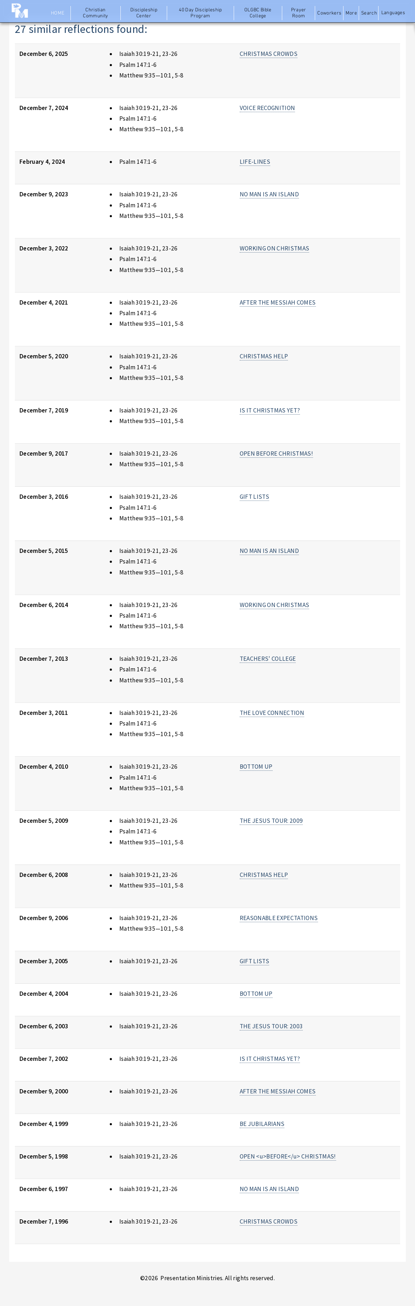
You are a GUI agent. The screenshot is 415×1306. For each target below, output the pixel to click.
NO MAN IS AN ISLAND (269, 194)
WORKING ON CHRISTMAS (274, 248)
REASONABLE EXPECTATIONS (279, 918)
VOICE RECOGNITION (267, 108)
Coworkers (329, 13)
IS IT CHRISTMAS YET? (270, 410)
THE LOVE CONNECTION (272, 713)
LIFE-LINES (255, 162)
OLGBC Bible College (258, 13)
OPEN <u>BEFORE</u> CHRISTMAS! (288, 1156)
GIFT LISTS (254, 497)
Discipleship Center (143, 13)
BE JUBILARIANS (262, 1124)
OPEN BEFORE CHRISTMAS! (276, 453)
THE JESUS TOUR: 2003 (271, 1026)
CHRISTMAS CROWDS (269, 54)
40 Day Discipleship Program (200, 13)
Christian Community (95, 13)
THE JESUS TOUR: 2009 (271, 821)
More (351, 13)
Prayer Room (298, 13)
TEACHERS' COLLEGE (268, 659)
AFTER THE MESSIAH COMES (278, 302)
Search (369, 13)
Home (57, 13)
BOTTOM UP (256, 766)
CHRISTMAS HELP (264, 356)
